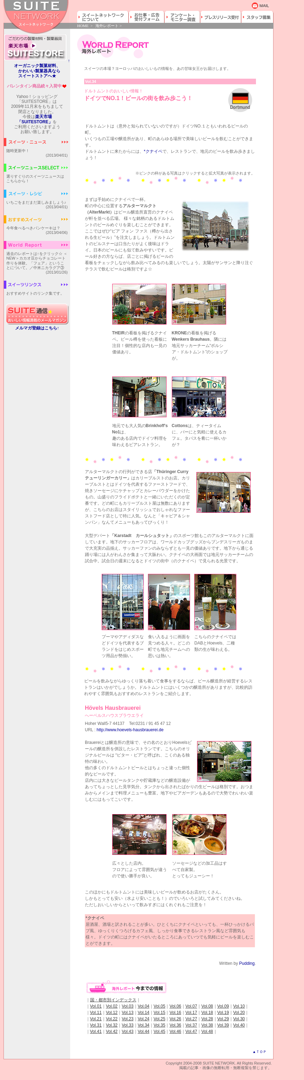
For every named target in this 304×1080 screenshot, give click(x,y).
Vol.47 (191, 1031)
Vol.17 (191, 1012)
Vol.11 (96, 1012)
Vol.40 (239, 1025)
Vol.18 (207, 1012)
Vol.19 (223, 1012)
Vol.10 (239, 1006)
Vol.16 (175, 1012)
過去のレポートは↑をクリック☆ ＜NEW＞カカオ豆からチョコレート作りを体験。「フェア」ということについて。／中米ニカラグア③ (36, 260)
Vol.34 (143, 1025)
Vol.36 (175, 1025)
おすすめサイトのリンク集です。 (35, 293)
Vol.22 (111, 1018)
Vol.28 (207, 1018)
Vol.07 (191, 1006)
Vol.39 (223, 1025)
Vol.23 (127, 1018)
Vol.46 (175, 1031)
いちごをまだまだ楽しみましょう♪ (36, 202)
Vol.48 (207, 1031)
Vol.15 (159, 1012)
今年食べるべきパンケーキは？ (33, 228)
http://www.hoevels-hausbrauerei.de (130, 729)
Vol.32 (111, 1025)
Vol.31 (96, 1025)
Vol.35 (159, 1025)
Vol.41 (96, 1031)
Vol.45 (159, 1031)
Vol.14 (143, 1012)
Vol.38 (207, 1025)
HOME (82, 26)
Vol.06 (175, 1006)
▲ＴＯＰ (259, 1052)
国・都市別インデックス (113, 999)
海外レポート (107, 26)
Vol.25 (159, 1018)
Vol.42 (111, 1031)
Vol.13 (127, 1012)
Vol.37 (191, 1025)
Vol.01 (96, 1006)
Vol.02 (111, 1006)
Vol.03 (127, 1006)
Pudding (247, 963)
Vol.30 (239, 1018)
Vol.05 (159, 1006)
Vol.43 (127, 1031)
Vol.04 (143, 1006)
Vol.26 (175, 1018)
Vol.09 (223, 1006)
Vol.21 (96, 1018)
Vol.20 (239, 1012)
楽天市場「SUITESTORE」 (34, 119)
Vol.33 (127, 1025)
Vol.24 (143, 1018)
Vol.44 (143, 1031)
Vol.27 (191, 1018)
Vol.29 (223, 1018)
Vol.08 (207, 1006)
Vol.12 (111, 1012)
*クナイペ (153, 151)
